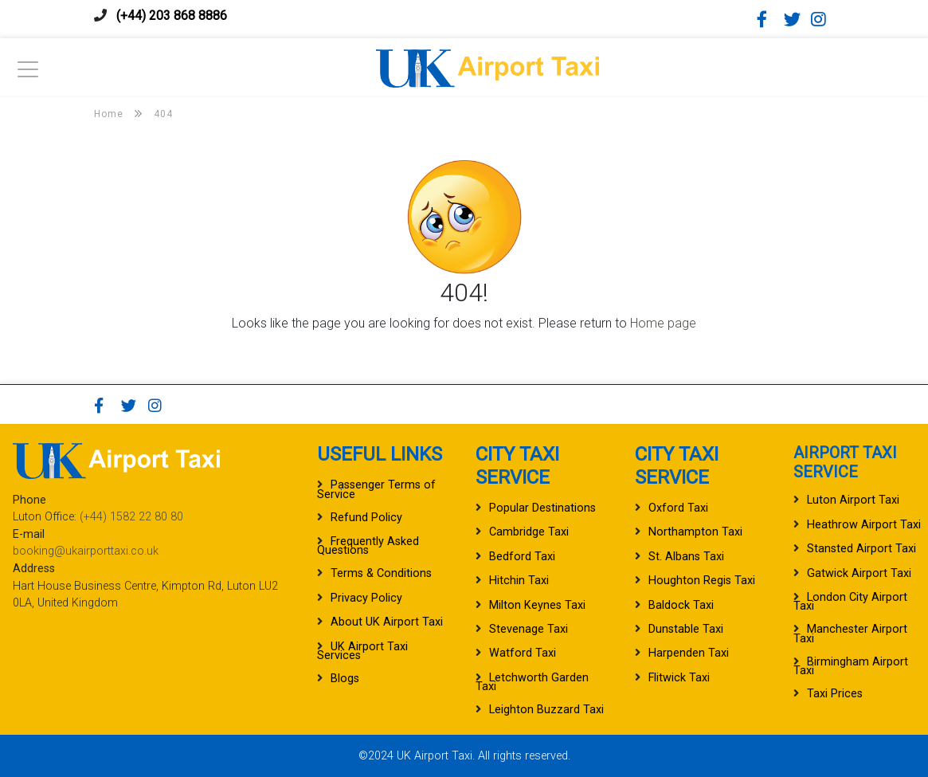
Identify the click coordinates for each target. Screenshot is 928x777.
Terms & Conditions (381, 573)
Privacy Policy (366, 598)
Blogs (345, 678)
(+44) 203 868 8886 (171, 15)
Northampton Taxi (695, 532)
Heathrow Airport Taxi (864, 525)
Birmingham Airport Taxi (850, 666)
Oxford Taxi (678, 508)
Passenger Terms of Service (376, 489)
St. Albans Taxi (686, 556)
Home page (663, 323)
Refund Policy (366, 517)
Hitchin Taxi (519, 580)
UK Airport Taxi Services (362, 651)
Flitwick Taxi (679, 678)
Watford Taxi (522, 653)
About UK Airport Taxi (387, 622)
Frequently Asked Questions (368, 546)
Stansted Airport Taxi (861, 548)
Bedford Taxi (522, 556)
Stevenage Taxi (528, 629)
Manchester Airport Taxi (850, 633)
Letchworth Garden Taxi (532, 682)
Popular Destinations (542, 508)
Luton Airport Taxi (853, 500)
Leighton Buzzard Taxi (546, 709)
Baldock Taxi (681, 605)
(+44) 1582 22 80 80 (131, 517)
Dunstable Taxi (685, 629)
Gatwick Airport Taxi (859, 573)
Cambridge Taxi (529, 532)
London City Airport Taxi (850, 602)
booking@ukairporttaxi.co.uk (86, 551)
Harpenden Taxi (688, 653)
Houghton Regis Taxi (701, 580)
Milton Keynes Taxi (537, 605)
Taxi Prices (835, 693)
